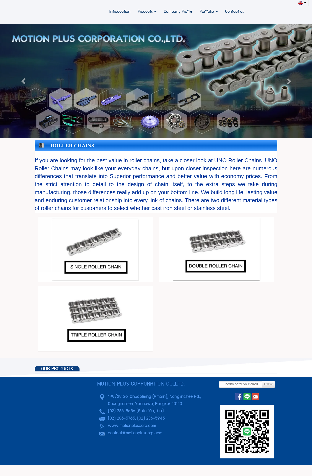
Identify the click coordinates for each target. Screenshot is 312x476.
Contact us (234, 12)
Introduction (119, 12)
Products (147, 12)
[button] (23, 81)
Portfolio (209, 12)
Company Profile (178, 12)
